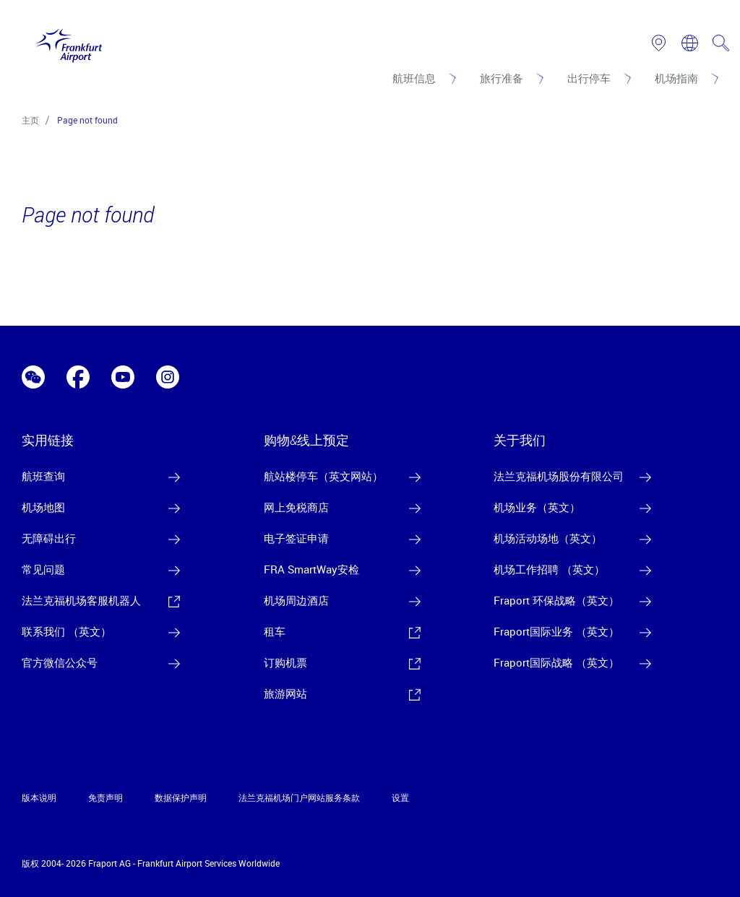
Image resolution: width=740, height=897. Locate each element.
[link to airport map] (658, 43)
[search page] (721, 43)
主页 (30, 120)
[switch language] (689, 43)
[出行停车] (598, 78)
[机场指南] (685, 78)
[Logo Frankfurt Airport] (65, 42)
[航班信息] (423, 78)
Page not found (87, 120)
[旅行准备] (510, 78)
